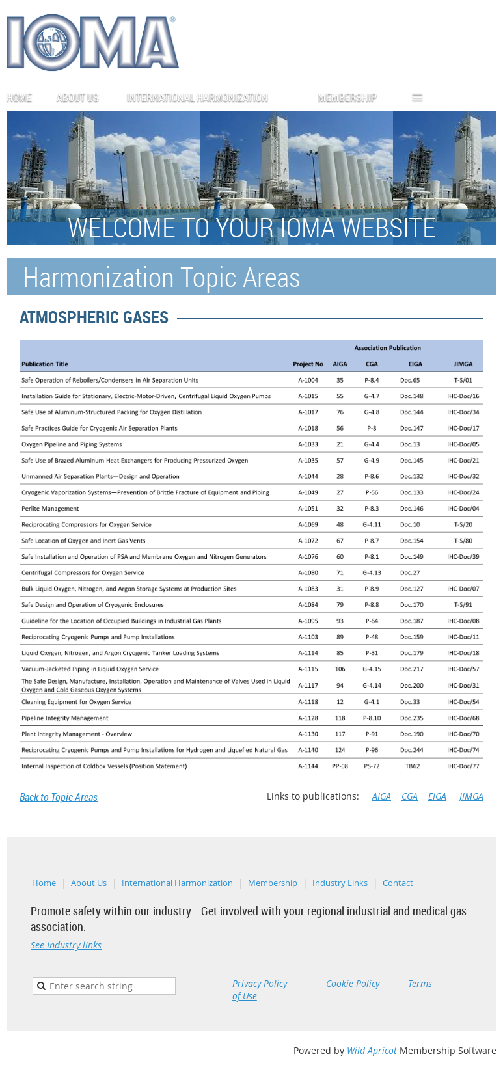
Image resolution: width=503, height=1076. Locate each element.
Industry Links (340, 883)
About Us (89, 883)
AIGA (381, 796)
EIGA (437, 796)
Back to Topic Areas (59, 797)
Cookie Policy (352, 983)
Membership (272, 883)
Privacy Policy (259, 983)
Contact (398, 883)
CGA (409, 796)
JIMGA (471, 796)
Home (44, 883)
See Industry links (66, 945)
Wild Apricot (372, 1050)
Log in (483, 93)
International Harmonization (177, 883)
